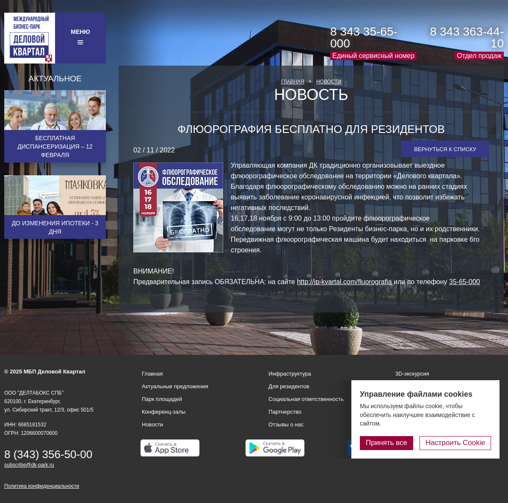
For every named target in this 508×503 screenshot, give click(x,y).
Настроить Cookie (455, 443)
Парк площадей (162, 399)
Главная (292, 82)
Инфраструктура (289, 373)
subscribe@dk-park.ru (29, 465)
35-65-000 (464, 281)
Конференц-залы (163, 412)
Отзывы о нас (286, 424)
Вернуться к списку (445, 149)
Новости (328, 82)
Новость (311, 95)
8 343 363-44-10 (467, 37)
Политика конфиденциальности (41, 486)
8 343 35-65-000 (364, 37)
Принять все (386, 443)
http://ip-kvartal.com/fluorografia (344, 281)
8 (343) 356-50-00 (48, 454)
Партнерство (284, 412)
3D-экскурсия (412, 373)
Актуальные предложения (175, 386)
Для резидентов (288, 386)
